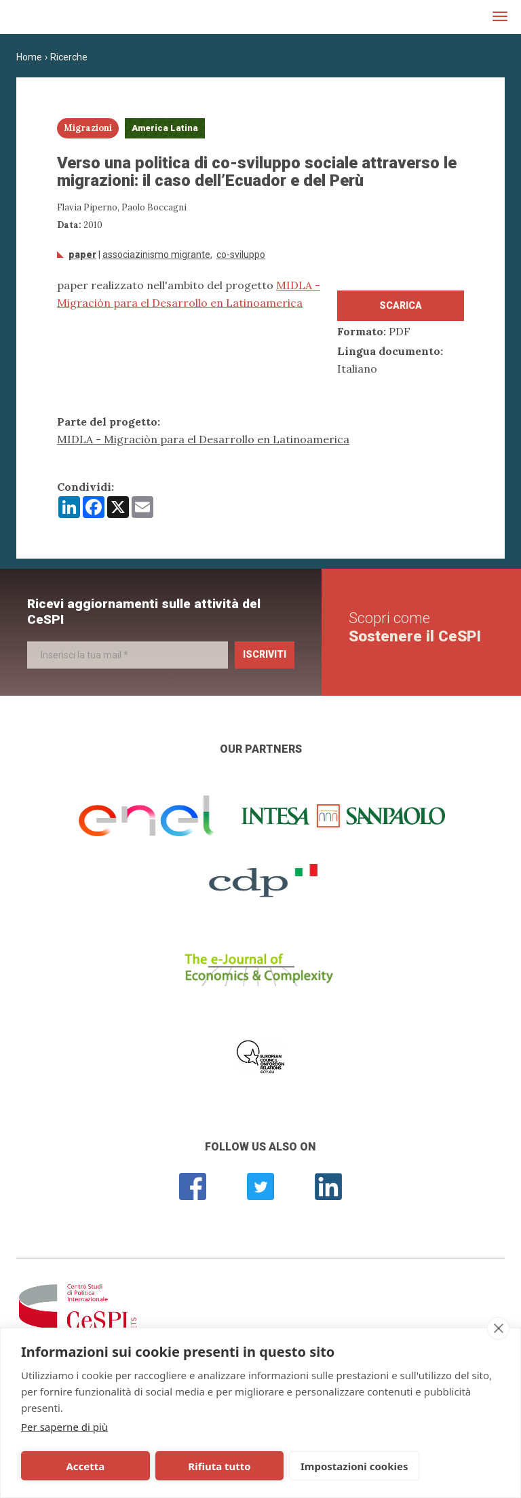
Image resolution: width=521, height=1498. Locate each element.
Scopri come (415, 627)
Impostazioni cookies (286, 1466)
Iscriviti (264, 654)
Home (29, 57)
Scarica (400, 305)
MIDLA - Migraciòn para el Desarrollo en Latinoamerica (203, 439)
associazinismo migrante (156, 254)
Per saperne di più (64, 1427)
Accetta (69, 1466)
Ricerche (69, 57)
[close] (498, 1328)
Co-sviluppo (240, 254)
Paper (82, 254)
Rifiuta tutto (171, 1466)
